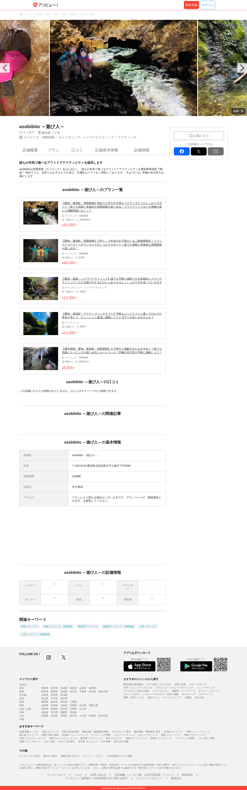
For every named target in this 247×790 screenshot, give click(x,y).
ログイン (207, 5)
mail (216, 151)
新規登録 (191, 5)
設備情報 (141, 150)
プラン (53, 150)
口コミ (77, 150)
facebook (182, 151)
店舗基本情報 (106, 150)
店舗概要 (30, 150)
